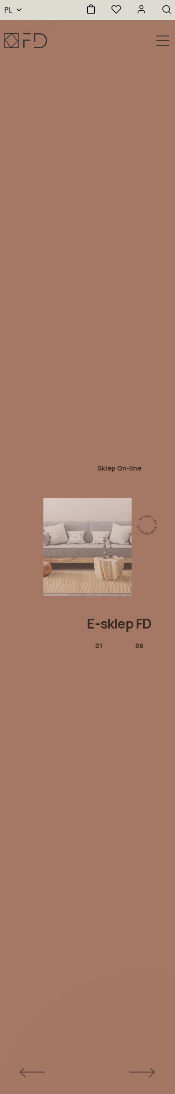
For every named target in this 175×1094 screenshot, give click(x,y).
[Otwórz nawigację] (163, 40)
